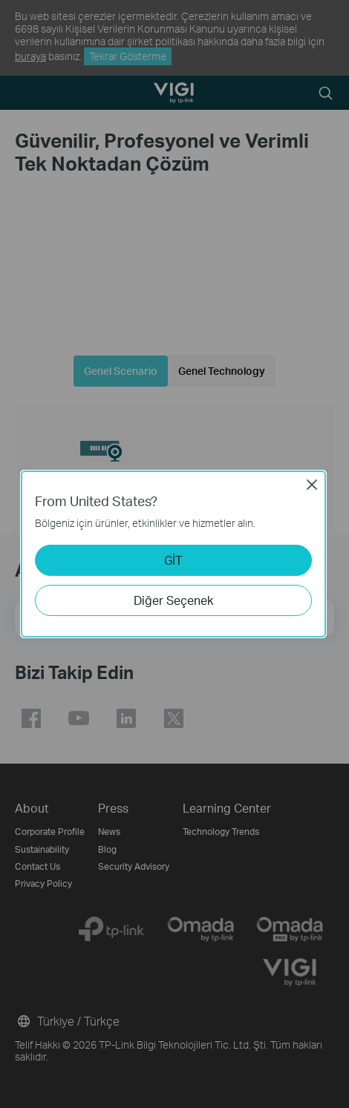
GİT (173, 560)
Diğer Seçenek (173, 600)
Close (312, 485)
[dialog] (174, 554)
